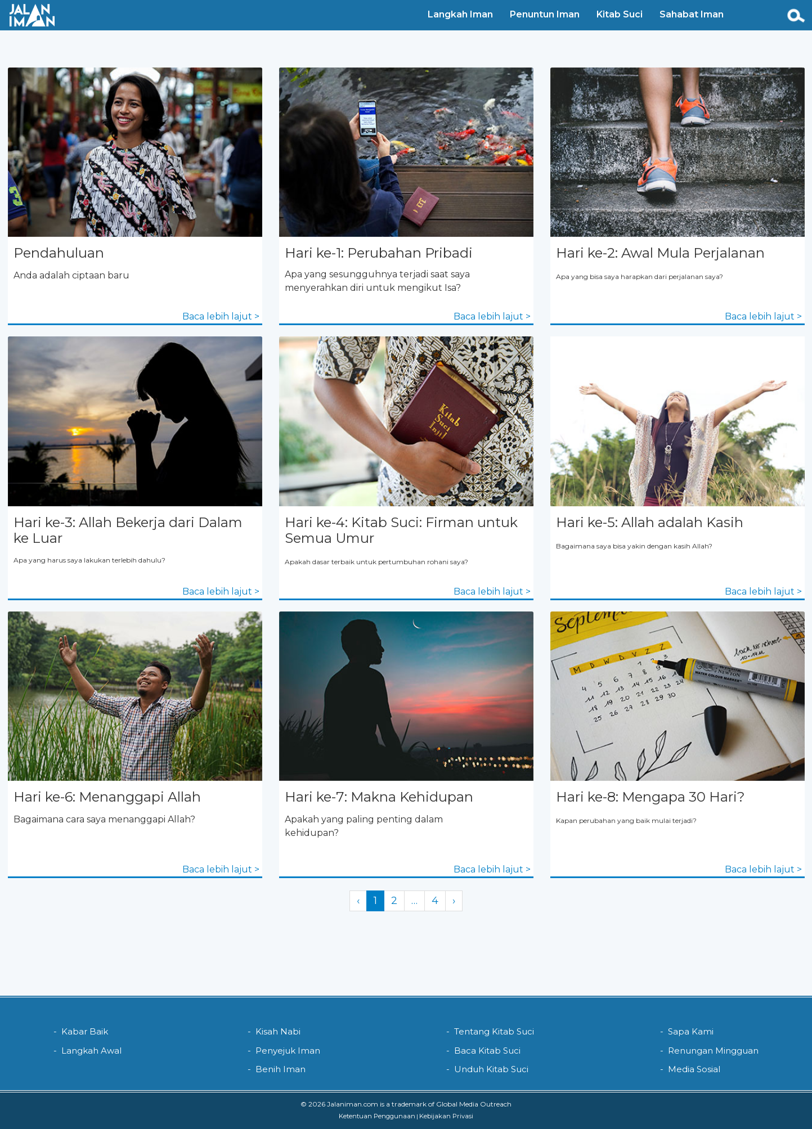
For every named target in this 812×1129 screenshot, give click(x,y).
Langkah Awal (91, 1050)
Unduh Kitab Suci (491, 1069)
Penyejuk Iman (287, 1050)
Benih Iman (280, 1069)
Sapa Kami (691, 1031)
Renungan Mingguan (713, 1050)
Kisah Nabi (277, 1031)
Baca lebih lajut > (220, 316)
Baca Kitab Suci (487, 1050)
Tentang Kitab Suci (494, 1031)
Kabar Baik (84, 1031)
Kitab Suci (618, 14)
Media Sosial (694, 1069)
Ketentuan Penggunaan (377, 1116)
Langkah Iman (458, 14)
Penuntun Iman (543, 14)
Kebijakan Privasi (446, 1116)
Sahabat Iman (690, 14)
